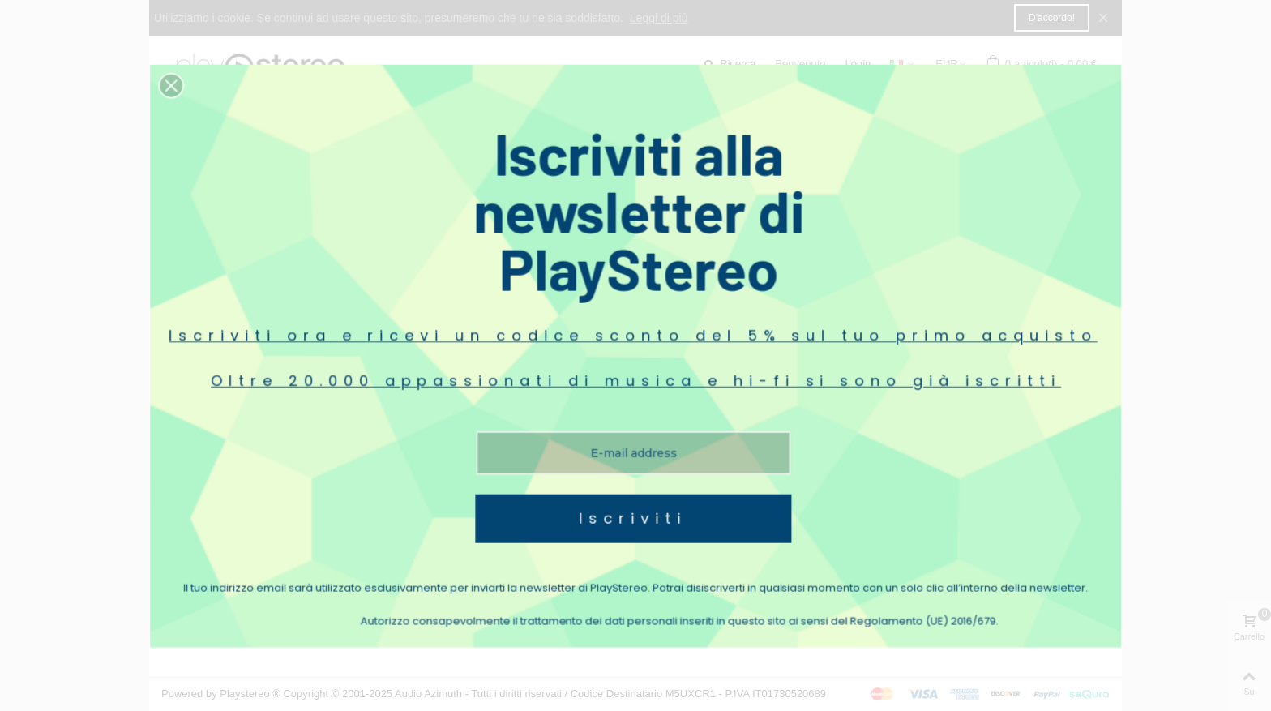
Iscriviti (633, 450)
